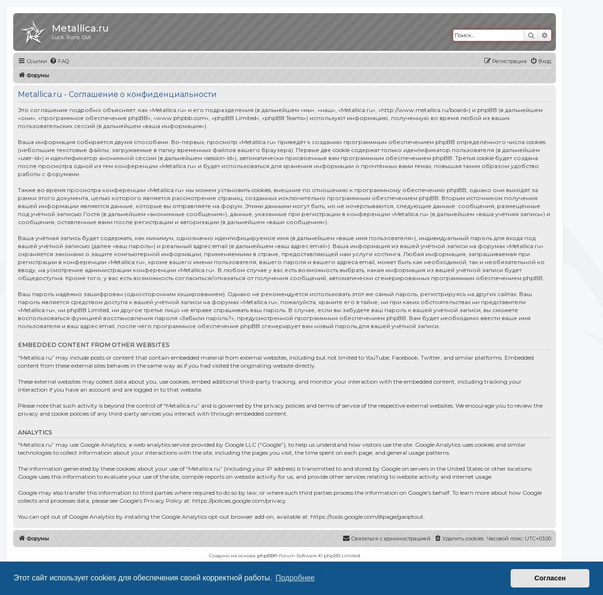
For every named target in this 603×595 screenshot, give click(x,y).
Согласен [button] (550, 578)
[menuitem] (59, 61)
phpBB (265, 556)
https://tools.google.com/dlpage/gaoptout (367, 516)
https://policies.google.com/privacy (239, 500)
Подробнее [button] (295, 578)
